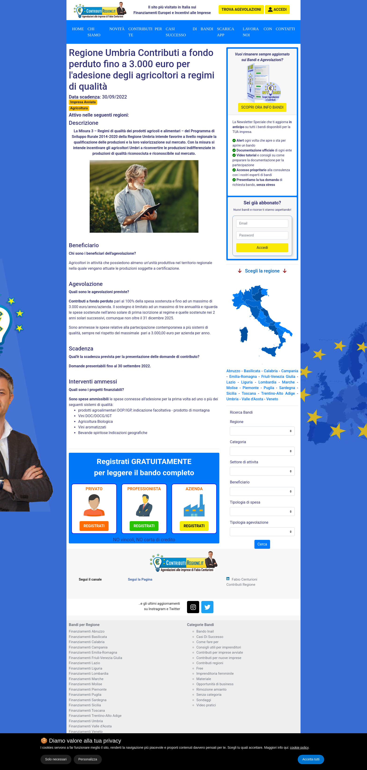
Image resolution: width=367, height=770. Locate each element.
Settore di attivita (244, 462)
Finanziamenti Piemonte (88, 689)
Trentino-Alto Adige (278, 393)
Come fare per (207, 642)
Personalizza (87, 759)
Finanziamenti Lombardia (88, 673)
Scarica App (225, 32)
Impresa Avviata (83, 102)
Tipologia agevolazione (249, 522)
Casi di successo (181, 32)
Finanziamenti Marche (86, 679)
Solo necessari (56, 759)
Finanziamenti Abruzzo (86, 631)
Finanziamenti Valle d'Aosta (90, 726)
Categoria (238, 442)
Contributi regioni (209, 663)
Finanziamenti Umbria (86, 721)
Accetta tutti (310, 759)
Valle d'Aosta (252, 399)
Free (199, 668)
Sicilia (231, 393)
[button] (277, 9)
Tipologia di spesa (245, 502)
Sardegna (287, 388)
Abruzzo (233, 371)
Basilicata (252, 371)
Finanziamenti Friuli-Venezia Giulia (95, 658)
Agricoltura (79, 108)
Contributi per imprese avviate (219, 652)
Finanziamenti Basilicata (88, 637)
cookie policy (299, 747)
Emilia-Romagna (243, 376)
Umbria (232, 399)
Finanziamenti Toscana (87, 710)
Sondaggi (203, 700)
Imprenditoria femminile (215, 673)
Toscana (249, 393)
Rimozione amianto (211, 689)
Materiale (203, 679)
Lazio (230, 382)
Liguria (247, 382)
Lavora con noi (257, 32)
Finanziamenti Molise (85, 684)
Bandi (207, 29)
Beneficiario (240, 482)
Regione (236, 422)
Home (78, 29)
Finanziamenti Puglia (85, 695)
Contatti (285, 29)
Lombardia (267, 382)
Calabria (271, 371)
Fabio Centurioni (244, 579)
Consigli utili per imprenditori (218, 647)
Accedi (262, 247)
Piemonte (251, 388)
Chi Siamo (94, 32)
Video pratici (206, 705)
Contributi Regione (240, 584)
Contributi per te (145, 32)
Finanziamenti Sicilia (85, 705)
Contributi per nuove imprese (218, 658)
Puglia (269, 388)
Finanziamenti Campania (88, 647)
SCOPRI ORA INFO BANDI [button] (262, 107)
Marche (288, 382)
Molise (232, 388)
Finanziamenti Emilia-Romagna (93, 652)
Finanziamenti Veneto (86, 731)
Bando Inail (205, 631)
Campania (289, 371)
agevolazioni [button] (241, 9)
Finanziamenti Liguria (85, 668)
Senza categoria (208, 695)
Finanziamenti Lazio (84, 663)
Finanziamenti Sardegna (87, 700)
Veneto (272, 399)
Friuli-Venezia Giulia (278, 376)
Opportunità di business (215, 684)
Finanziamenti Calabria (87, 642)
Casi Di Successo (209, 637)
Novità (117, 29)
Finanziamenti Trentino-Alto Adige (95, 716)
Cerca (262, 544)
